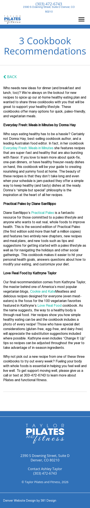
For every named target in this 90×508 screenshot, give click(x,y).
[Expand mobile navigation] (81, 19)
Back (12, 76)
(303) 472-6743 (45, 473)
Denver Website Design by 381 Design (29, 501)
